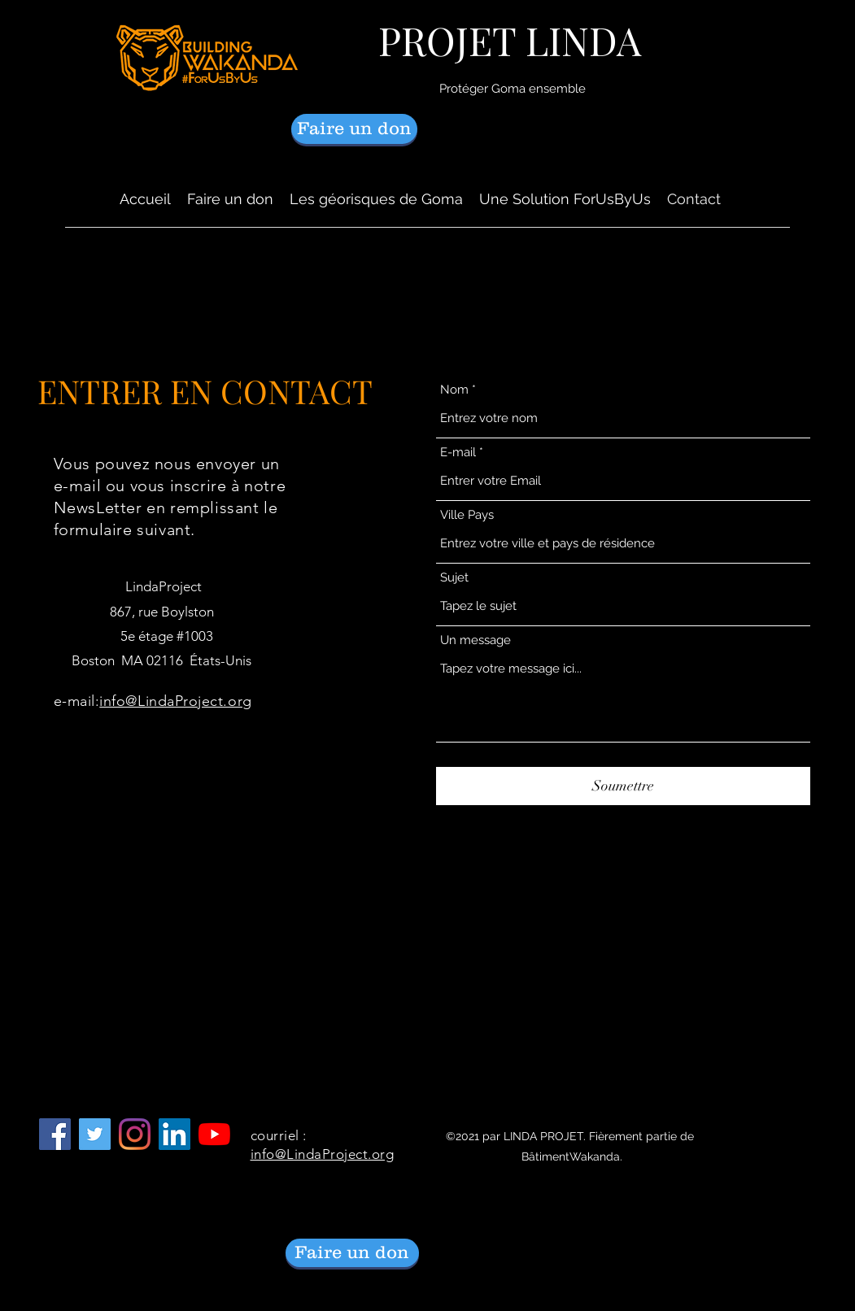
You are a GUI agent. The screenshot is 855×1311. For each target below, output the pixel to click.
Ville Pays (467, 515)
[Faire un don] (354, 129)
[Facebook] (55, 1134)
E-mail (458, 452)
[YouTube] (214, 1134)
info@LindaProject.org (175, 701)
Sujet (454, 578)
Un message (475, 640)
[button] (376, 199)
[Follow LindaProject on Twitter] (95, 1134)
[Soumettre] (623, 786)
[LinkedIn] (174, 1134)
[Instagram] (134, 1134)
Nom (454, 390)
